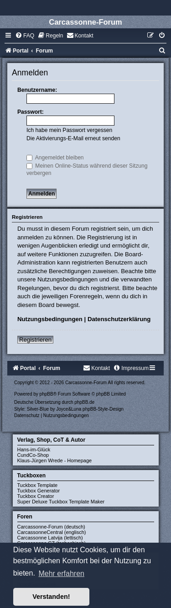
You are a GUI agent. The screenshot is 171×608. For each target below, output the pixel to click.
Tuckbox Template (37, 485)
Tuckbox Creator (35, 496)
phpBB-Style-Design (103, 409)
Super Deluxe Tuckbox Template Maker (61, 501)
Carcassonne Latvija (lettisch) (50, 537)
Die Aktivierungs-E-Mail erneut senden (73, 138)
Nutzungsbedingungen (50, 319)
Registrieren (35, 339)
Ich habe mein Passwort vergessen (69, 130)
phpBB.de (84, 402)
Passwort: (30, 112)
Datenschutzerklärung (119, 319)
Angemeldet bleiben (55, 157)
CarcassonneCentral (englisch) (51, 532)
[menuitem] (24, 35)
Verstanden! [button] (51, 596)
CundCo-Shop (33, 455)
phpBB (46, 394)
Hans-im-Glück (34, 449)
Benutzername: (37, 90)
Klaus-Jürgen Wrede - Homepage (54, 460)
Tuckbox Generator (38, 490)
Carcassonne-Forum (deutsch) (51, 526)
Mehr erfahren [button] (61, 573)
